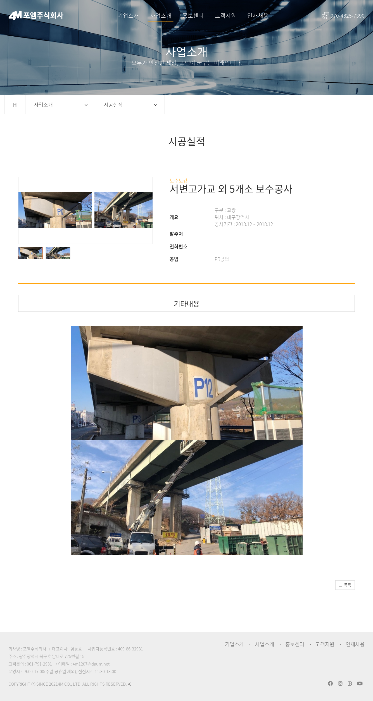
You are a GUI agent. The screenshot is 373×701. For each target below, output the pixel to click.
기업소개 (128, 15)
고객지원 (225, 15)
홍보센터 (193, 15)
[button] (32, 253)
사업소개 (160, 15)
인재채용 (258, 15)
